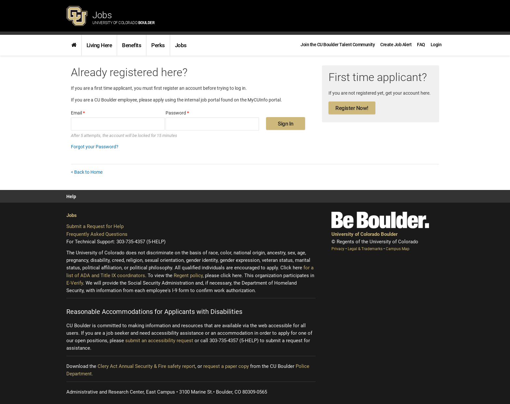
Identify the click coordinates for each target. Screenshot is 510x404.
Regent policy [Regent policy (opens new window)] (188, 275)
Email (78, 112)
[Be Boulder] (380, 220)
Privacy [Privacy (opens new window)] (338, 249)
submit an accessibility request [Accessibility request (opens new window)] (159, 340)
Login (436, 44)
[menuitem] (436, 44)
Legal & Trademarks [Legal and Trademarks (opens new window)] (365, 249)
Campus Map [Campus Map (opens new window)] (397, 249)
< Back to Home (86, 172)
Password (177, 112)
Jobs (123, 17)
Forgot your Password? (94, 146)
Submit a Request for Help (95, 226)
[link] (73, 45)
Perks (158, 45)
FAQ (421, 44)
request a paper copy (226, 366)
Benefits (131, 45)
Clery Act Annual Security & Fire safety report (146, 366)
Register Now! (352, 108)
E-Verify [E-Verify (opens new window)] (74, 283)
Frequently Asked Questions (97, 234)
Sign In (285, 123)
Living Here (99, 45)
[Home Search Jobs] (73, 45)
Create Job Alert (395, 44)
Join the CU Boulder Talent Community (338, 44)
